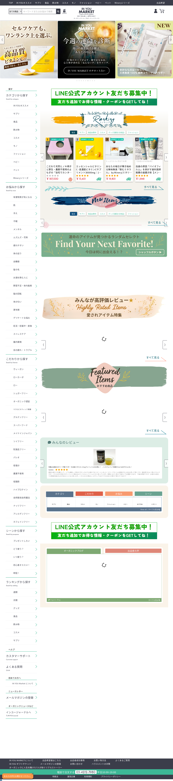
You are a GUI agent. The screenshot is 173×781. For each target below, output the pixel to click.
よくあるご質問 (131, 760)
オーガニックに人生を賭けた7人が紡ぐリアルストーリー (38, 768)
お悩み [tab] (119, 494)
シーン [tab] (148, 494)
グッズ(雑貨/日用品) (116, 132)
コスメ (102, 132)
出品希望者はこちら (55, 760)
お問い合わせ (82, 764)
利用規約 (87, 777)
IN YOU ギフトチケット (21, 764)
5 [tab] (85, 80)
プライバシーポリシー (112, 777)
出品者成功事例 (83, 760)
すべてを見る (154, 601)
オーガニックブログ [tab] (73, 552)
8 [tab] (92, 80)
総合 (73, 132)
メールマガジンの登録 (54, 764)
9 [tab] (94, 80)
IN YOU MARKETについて (22, 760)
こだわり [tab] (89, 494)
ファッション (133, 132)
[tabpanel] (29, 49)
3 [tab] (81, 80)
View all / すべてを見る (149, 510)
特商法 (52, 777)
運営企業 (69, 777)
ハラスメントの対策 (108, 764)
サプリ (82, 132)
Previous (2, 39)
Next (171, 39)
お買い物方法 (107, 760)
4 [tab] (83, 80)
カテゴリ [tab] (60, 494)
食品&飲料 (92, 132)
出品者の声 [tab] (133, 552)
